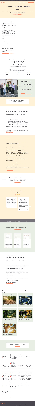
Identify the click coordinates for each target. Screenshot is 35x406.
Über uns (8, 2)
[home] (3, 2)
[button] (20, 2)
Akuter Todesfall (14, 2)
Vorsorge (17, 2)
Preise (10, 2)
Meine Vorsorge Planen (17, 229)
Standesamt (19, 150)
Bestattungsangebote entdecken (17, 14)
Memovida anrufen (5, 53)
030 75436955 (23, 93)
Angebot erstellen (30, 2)
